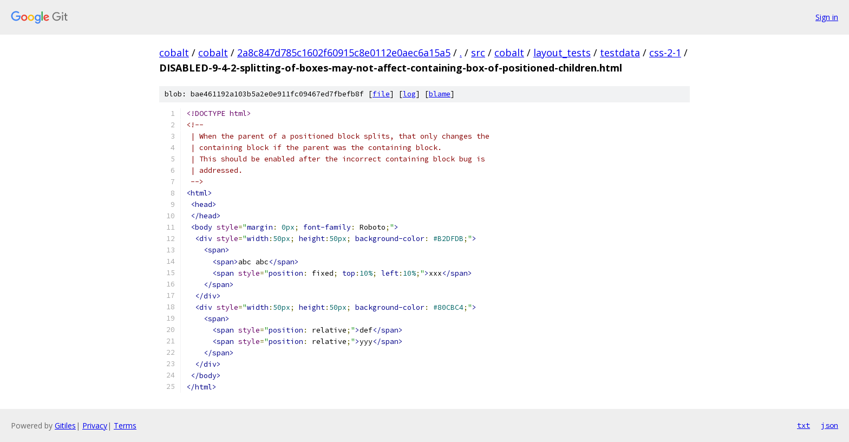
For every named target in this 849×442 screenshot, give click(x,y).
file (381, 94)
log (409, 94)
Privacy (94, 425)
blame (439, 94)
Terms (125, 425)
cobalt (174, 52)
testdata (620, 52)
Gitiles (65, 425)
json (829, 425)
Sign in (826, 17)
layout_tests (562, 52)
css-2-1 (665, 52)
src (478, 52)
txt (803, 425)
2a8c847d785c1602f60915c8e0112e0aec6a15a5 (343, 52)
